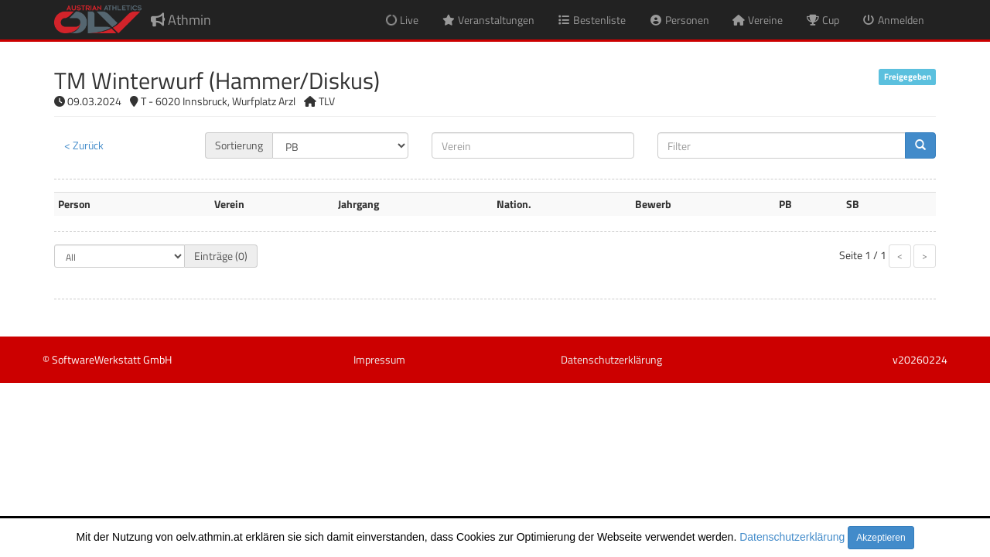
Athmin (181, 19)
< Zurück (84, 145)
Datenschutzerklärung (792, 537)
